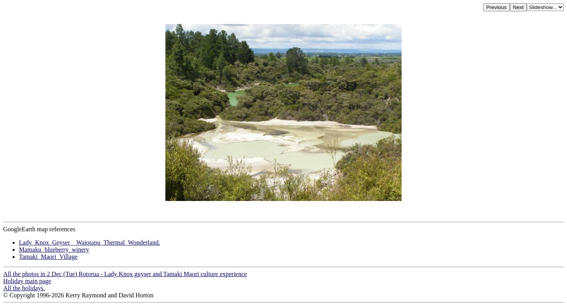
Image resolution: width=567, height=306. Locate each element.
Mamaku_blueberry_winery (54, 249)
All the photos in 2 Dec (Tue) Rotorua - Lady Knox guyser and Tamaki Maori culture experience (125, 274)
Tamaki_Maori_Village (48, 256)
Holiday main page (27, 281)
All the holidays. (24, 288)
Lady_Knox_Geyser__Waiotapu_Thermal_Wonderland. (89, 242)
